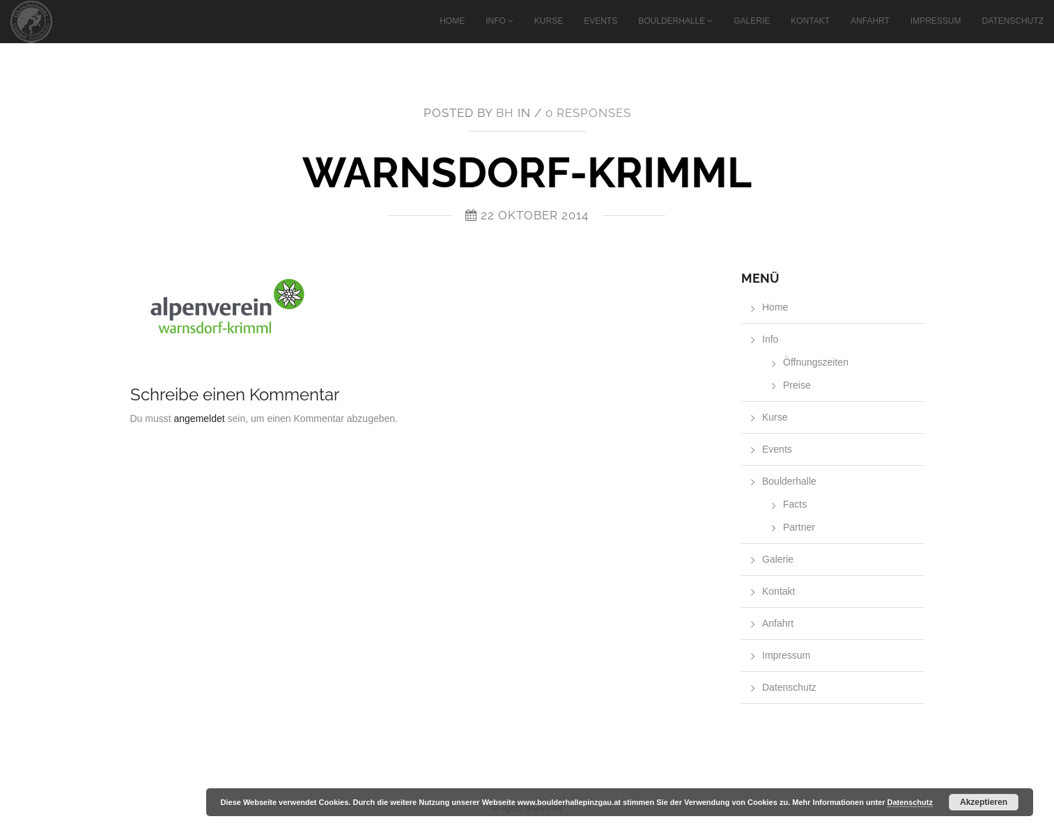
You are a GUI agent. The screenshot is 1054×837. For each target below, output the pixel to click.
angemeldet (199, 418)
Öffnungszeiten (815, 362)
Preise (797, 385)
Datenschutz (1013, 21)
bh (505, 113)
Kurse (548, 21)
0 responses (588, 113)
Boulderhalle (671, 21)
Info (496, 21)
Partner (799, 527)
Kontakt (810, 21)
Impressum (935, 21)
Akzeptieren (983, 802)
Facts (795, 504)
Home (452, 21)
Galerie (752, 21)
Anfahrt (870, 21)
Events (600, 21)
